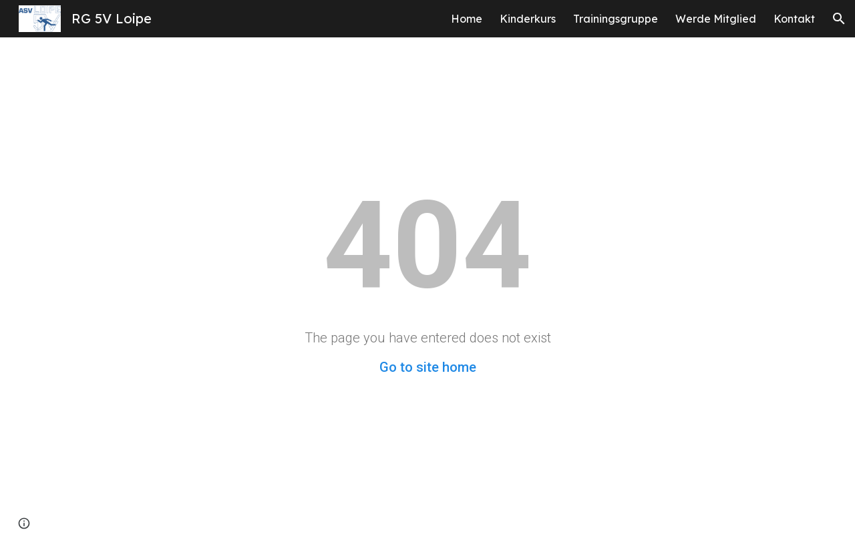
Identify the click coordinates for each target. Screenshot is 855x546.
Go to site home (427, 367)
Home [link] (466, 18)
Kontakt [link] (794, 18)
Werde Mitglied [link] (715, 18)
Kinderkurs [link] (528, 18)
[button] (839, 19)
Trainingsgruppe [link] (615, 18)
